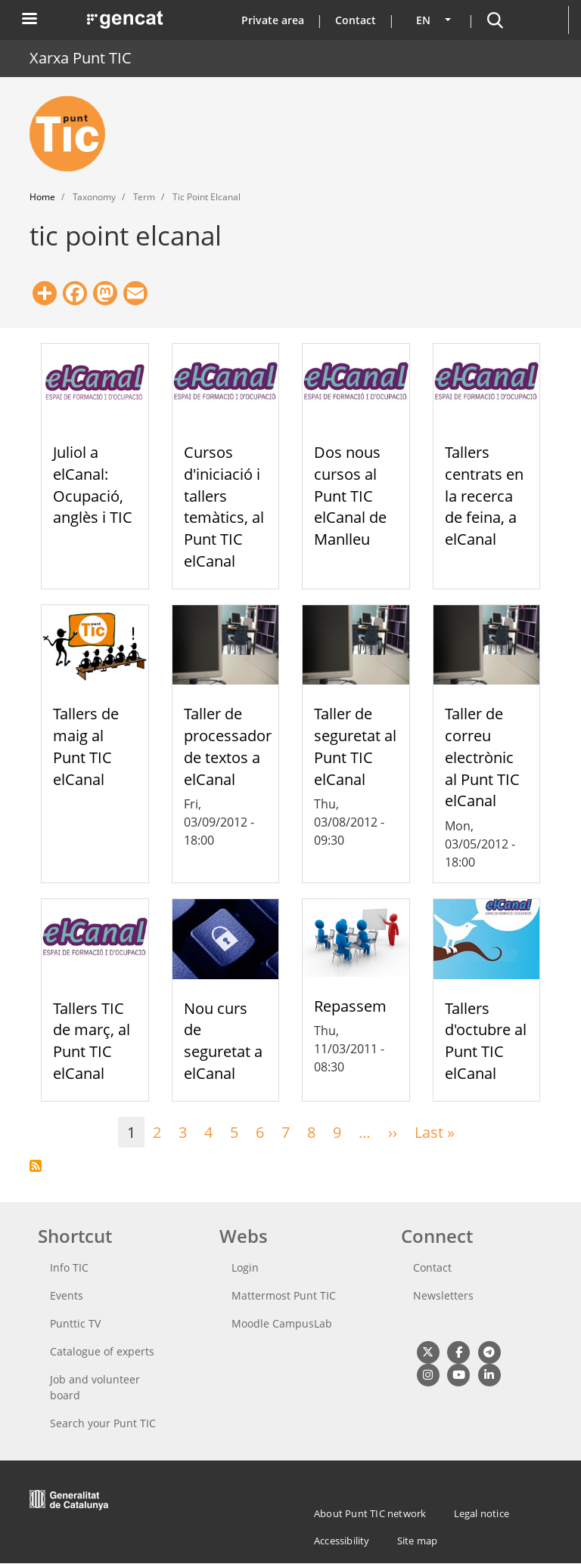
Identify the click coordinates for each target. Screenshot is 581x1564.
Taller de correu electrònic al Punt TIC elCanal (482, 757)
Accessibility (342, 1540)
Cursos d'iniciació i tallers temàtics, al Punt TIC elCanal (224, 506)
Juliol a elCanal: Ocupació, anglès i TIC (92, 484)
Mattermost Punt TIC (283, 1295)
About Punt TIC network (370, 1513)
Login (245, 1267)
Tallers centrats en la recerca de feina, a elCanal (484, 495)
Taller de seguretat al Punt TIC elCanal (355, 746)
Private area (272, 20)
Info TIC (69, 1267)
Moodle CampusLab (281, 1323)
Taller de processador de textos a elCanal (228, 746)
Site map (417, 1540)
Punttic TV (75, 1323)
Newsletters (443, 1295)
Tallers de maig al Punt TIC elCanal (86, 746)
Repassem (350, 1006)
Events (66, 1295)
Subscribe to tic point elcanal (36, 1166)
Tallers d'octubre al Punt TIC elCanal (486, 1040)
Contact (355, 20)
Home (42, 196)
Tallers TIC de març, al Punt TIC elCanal (91, 1040)
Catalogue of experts (102, 1351)
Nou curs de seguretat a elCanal (223, 1040)
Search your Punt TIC (103, 1423)
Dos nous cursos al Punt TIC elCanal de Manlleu (350, 495)
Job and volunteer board (95, 1387)
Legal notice (481, 1513)
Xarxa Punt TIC (81, 58)
